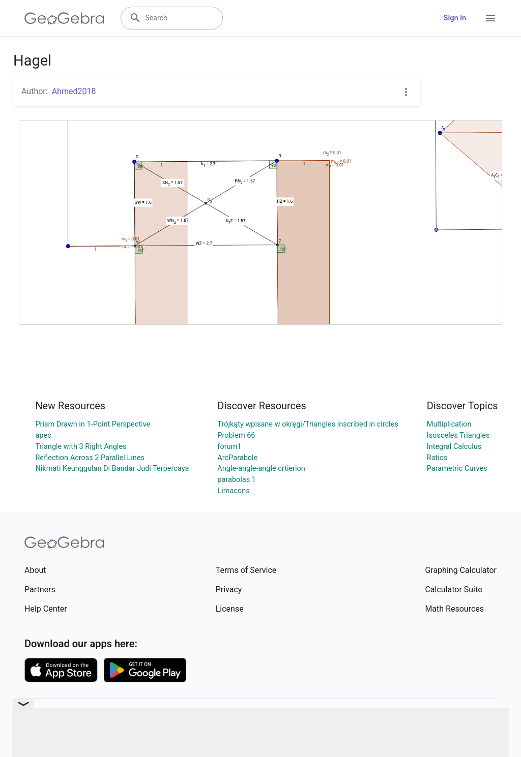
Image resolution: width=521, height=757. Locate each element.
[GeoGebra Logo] (64, 18)
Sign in (455, 18)
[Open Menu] (490, 18)
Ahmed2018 (74, 91)
